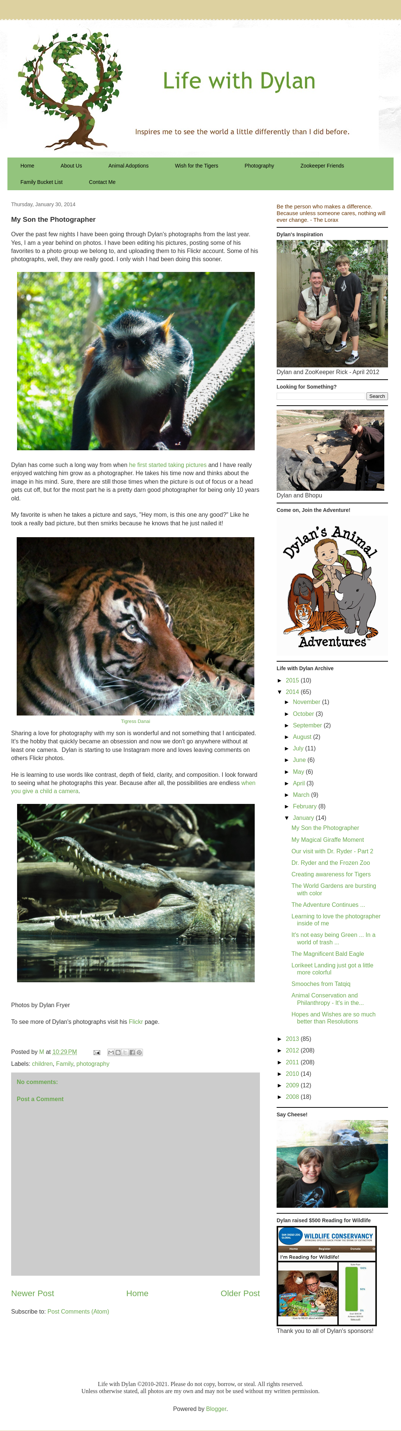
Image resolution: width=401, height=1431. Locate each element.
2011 (293, 1062)
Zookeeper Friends (322, 166)
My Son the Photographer (325, 828)
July (299, 748)
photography (93, 1064)
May (299, 772)
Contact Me (102, 182)
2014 (293, 692)
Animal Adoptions (128, 166)
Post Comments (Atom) (78, 1311)
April (299, 783)
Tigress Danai (135, 721)
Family (64, 1064)
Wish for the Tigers (196, 166)
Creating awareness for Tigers (331, 874)
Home (27, 166)
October (304, 714)
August (303, 737)
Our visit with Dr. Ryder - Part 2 (332, 851)
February (305, 806)
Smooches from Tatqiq (321, 984)
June (300, 760)
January (304, 818)
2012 (293, 1050)
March (302, 795)
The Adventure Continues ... (328, 905)
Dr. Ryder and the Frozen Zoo (330, 863)
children (42, 1064)
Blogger (216, 1409)
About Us (71, 166)
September (308, 725)
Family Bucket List (41, 182)
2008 (293, 1097)
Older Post (240, 1293)
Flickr (136, 1022)
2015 (293, 680)
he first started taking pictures (167, 465)
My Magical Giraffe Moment (327, 840)
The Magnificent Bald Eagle (327, 954)
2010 (293, 1074)
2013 (293, 1039)
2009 (293, 1085)
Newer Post (32, 1293)
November (307, 702)
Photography (259, 166)
